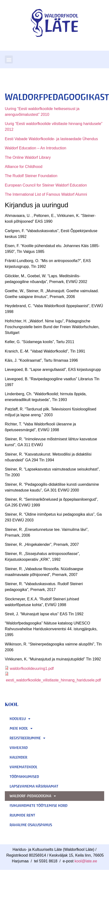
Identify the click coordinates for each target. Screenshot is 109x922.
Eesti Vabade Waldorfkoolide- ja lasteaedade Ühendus (51, 139)
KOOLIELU (20, 719)
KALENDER (18, 757)
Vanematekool (23, 767)
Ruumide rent (22, 815)
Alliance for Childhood (23, 167)
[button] (9, 59)
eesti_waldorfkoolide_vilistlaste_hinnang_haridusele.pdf (53, 680)
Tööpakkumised (24, 777)
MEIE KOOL (21, 728)
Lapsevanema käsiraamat (34, 786)
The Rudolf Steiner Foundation (31, 176)
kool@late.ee (86, 861)
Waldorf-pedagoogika (33, 796)
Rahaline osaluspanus (31, 825)
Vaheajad (19, 748)
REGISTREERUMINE (27, 738)
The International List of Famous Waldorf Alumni (46, 194)
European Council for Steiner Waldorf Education (46, 185)
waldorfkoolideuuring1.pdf (32, 668)
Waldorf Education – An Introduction (35, 148)
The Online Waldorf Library (28, 157)
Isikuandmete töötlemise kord (39, 806)
